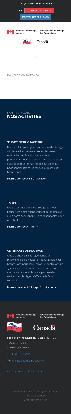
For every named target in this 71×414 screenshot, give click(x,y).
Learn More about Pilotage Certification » (31, 287)
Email (49, 3)
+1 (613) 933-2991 (31, 3)
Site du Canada (36, 371)
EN (20, 10)
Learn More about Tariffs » (23, 226)
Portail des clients (39, 10)
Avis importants (16, 371)
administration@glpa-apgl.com (27, 360)
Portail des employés (35, 17)
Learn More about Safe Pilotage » (27, 178)
